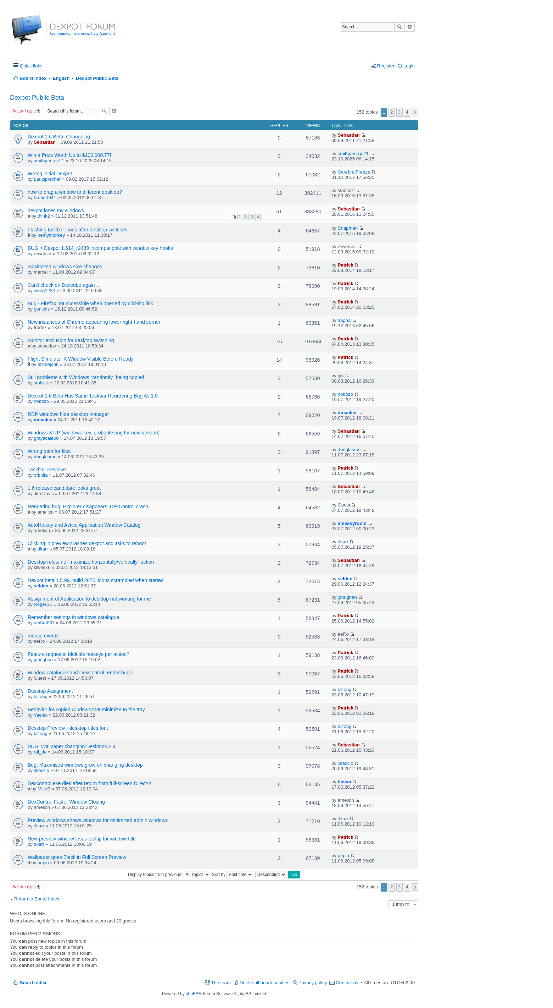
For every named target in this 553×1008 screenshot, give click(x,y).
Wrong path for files (49, 451)
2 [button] (392, 112)
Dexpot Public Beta (37, 97)
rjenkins (42, 309)
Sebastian (44, 142)
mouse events (43, 636)
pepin (43, 862)
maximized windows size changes (65, 266)
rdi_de (40, 752)
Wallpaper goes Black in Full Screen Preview (77, 857)
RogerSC (43, 604)
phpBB (192, 993)
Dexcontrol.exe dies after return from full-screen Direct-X (90, 783)
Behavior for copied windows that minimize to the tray (86, 709)
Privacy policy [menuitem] (312, 982)
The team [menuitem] (221, 982)
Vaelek (41, 715)
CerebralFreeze (354, 172)
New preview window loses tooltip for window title (82, 839)
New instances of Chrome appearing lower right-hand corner (94, 322)
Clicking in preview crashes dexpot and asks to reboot (87, 543)
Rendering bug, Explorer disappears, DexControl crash (88, 506)
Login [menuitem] (409, 66)
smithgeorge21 (49, 160)
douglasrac (45, 456)
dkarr (43, 549)
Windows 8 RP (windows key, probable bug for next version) (94, 432)
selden (41, 585)
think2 (44, 216)
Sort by (232, 874)
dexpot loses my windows (56, 210)
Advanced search (409, 27)
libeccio (41, 770)
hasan (344, 781)
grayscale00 (46, 438)
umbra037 (44, 622)
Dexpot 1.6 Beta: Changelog (59, 136)
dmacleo (43, 419)
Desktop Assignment (50, 691)
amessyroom (352, 523)
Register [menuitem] (386, 66)
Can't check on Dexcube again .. (63, 285)
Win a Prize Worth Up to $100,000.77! (69, 155)
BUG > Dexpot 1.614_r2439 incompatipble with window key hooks (100, 248)
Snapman (348, 228)
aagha (344, 320)
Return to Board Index (36, 899)
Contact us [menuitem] (347, 982)
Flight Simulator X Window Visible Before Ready (81, 359)
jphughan (347, 597)
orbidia (41, 475)
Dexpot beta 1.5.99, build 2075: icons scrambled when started (96, 580)
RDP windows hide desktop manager (68, 414)
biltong (40, 696)
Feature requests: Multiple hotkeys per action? (78, 654)
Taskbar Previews (47, 469)
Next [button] (415, 112)
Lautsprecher (47, 179)
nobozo (41, 401)
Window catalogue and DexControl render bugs (80, 672)
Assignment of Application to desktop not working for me (89, 599)
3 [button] (399, 112)
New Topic (24, 111)
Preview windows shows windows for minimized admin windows (98, 820)
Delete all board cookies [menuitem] (265, 982)
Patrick (345, 265)
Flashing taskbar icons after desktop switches (78, 229)
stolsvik (41, 382)
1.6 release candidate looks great (64, 488)
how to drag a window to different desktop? (75, 192)
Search (399, 27)
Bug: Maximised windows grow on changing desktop (85, 765)
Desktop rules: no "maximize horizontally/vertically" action (91, 562)
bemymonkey (51, 235)
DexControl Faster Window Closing (66, 802)
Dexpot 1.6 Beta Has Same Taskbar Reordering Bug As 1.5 (93, 396)
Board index (32, 982)
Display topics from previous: (169, 874)
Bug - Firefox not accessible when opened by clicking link (90, 303)
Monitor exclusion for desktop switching (71, 340)
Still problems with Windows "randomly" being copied (86, 377)
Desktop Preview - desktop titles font (68, 728)
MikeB (44, 788)
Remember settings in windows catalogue (73, 617)
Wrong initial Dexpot (50, 173)
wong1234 (44, 290)
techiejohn (48, 364)
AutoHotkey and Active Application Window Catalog (84, 525)
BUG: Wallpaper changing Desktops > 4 (71, 746)
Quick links (31, 66)
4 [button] (407, 112)
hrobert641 (45, 197)
